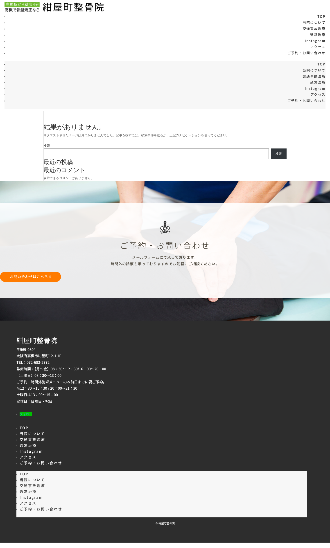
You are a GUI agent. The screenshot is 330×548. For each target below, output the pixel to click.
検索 (46, 146)
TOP (321, 16)
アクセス (317, 46)
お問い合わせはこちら (30, 276)
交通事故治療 (314, 28)
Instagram (315, 40)
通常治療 (317, 34)
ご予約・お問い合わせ (306, 52)
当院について (314, 22)
